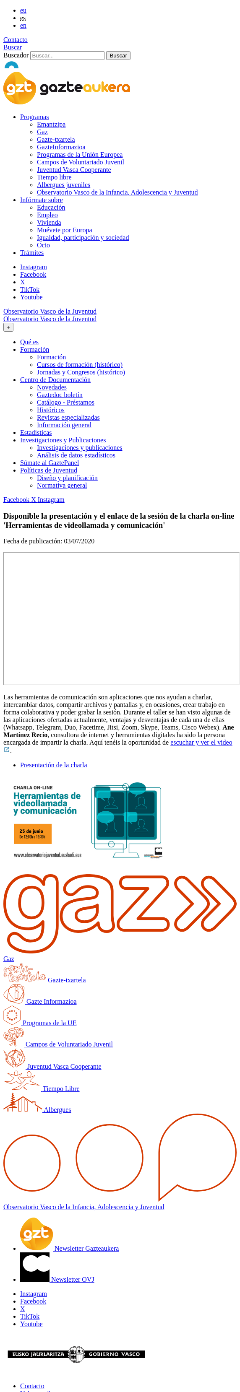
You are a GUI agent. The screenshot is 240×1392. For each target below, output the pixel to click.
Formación (51, 357)
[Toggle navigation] (8, 327)
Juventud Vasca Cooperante (74, 169)
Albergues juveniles (63, 184)
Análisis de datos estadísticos (76, 455)
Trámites (32, 252)
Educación (51, 207)
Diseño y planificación (67, 477)
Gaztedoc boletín (60, 394)
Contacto (15, 39)
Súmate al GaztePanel (49, 462)
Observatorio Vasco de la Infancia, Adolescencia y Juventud (117, 192)
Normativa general (62, 485)
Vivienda (49, 222)
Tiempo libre (54, 177)
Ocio (43, 245)
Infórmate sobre (41, 199)
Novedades (52, 387)
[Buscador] (67, 55)
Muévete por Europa (64, 230)
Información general (64, 425)
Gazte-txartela (56, 139)
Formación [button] (34, 349)
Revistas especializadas (68, 417)
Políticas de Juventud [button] (48, 470)
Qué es (29, 341)
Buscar (12, 47)
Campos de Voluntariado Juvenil (80, 162)
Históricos (51, 409)
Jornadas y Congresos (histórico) (81, 372)
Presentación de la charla (53, 765)
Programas (34, 116)
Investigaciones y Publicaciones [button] (63, 440)
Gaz (42, 131)
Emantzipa (51, 124)
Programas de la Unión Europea (80, 154)
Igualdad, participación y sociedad (83, 237)
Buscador (16, 55)
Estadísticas (36, 432)
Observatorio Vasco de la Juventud (50, 311)
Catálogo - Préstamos (65, 402)
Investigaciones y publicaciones (80, 447)
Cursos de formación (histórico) (80, 364)
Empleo (47, 214)
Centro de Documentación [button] (55, 379)
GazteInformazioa (61, 147)
